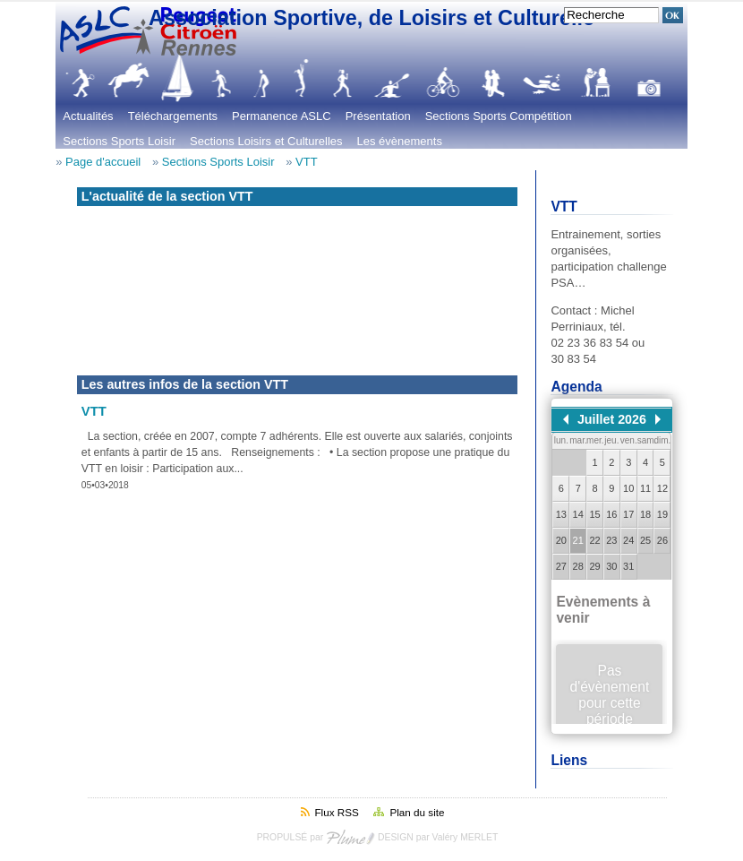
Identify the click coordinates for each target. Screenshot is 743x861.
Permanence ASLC (281, 116)
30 (611, 566)
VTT (306, 161)
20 (561, 540)
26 (662, 540)
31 (628, 566)
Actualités (88, 116)
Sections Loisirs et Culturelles (266, 141)
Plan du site (416, 812)
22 (594, 540)
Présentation (378, 116)
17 (628, 514)
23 (611, 540)
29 (594, 566)
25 (645, 540)
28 (578, 566)
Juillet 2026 (611, 419)
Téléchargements (173, 116)
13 (561, 514)
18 (645, 514)
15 (594, 514)
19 (662, 514)
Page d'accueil (103, 161)
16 (611, 514)
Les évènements (399, 141)
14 (578, 514)
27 (561, 566)
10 (628, 488)
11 (645, 488)
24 (628, 540)
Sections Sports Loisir (119, 141)
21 (578, 540)
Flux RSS (336, 812)
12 (662, 488)
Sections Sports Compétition (498, 116)
